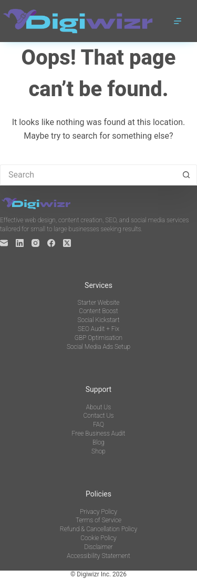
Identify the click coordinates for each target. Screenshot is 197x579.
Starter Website (99, 302)
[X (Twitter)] (67, 243)
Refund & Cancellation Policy (98, 529)
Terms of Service (98, 520)
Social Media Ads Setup (98, 346)
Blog (98, 442)
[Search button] (186, 174)
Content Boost (98, 311)
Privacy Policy (98, 511)
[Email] (4, 243)
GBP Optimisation (98, 338)
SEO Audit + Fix (98, 329)
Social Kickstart (98, 320)
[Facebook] (51, 243)
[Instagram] (35, 243)
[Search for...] (88, 174)
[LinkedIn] (20, 243)
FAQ (98, 424)
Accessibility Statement (98, 556)
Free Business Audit (99, 433)
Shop (98, 451)
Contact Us (99, 415)
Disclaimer (98, 547)
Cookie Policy (98, 538)
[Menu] (177, 21)
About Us (98, 407)
